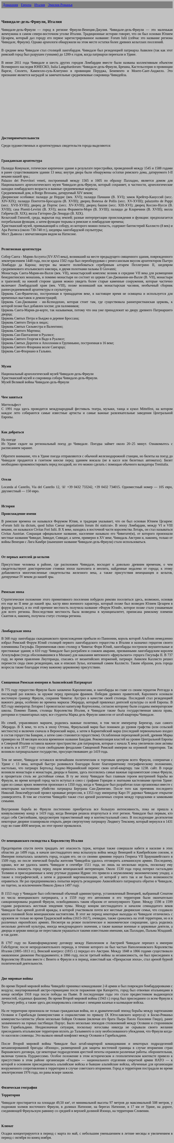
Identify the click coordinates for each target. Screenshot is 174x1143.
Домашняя (10, 5)
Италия (39, 5)
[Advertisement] (87, 108)
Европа (26, 5)
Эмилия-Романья (60, 5)
